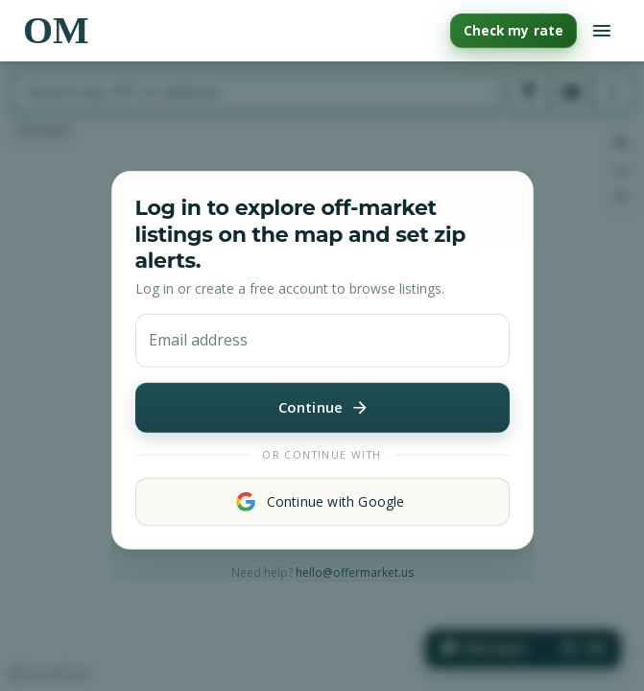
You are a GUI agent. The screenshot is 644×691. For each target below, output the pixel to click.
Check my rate (513, 30)
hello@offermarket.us (355, 572)
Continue (322, 407)
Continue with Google (322, 502)
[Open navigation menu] (602, 31)
